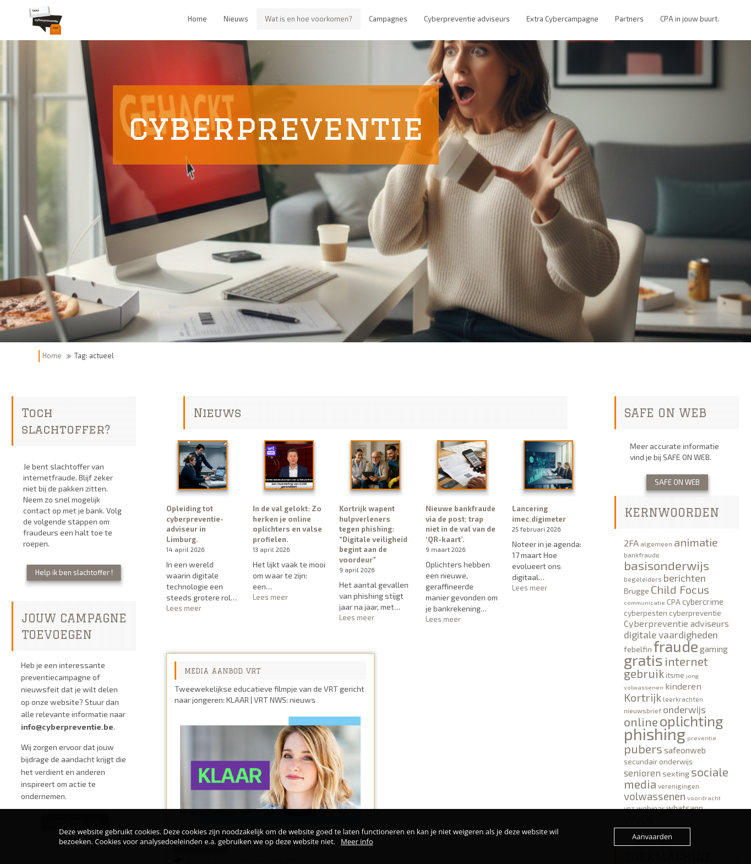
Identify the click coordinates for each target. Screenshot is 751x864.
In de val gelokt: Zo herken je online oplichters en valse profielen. (287, 524)
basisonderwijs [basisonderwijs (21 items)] (666, 565)
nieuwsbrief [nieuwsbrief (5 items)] (642, 710)
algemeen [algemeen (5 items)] (656, 544)
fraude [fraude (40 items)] (676, 646)
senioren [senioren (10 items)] (642, 772)
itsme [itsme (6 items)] (675, 675)
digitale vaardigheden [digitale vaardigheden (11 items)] (671, 634)
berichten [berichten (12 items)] (684, 578)
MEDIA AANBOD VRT (222, 671)
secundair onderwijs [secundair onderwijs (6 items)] (658, 761)
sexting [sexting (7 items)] (675, 773)
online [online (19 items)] (641, 721)
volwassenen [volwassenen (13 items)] (654, 796)
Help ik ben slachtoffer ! (74, 572)
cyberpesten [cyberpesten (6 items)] (645, 613)
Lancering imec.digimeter (539, 513)
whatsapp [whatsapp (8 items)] (684, 808)
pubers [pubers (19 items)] (643, 748)
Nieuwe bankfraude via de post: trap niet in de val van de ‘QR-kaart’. (461, 524)
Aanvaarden (652, 836)
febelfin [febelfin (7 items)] (638, 649)
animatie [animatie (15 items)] (696, 542)
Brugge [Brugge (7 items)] (636, 590)
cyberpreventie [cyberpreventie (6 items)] (695, 613)
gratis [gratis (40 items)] (643, 660)
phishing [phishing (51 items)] (654, 733)
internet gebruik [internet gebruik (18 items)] (666, 667)
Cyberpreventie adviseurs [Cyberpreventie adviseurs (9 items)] (676, 623)
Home (52, 355)
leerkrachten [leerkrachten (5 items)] (683, 699)
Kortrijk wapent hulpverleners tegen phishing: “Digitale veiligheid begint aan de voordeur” (373, 534)
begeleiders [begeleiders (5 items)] (643, 579)
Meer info (357, 841)
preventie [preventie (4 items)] (701, 737)
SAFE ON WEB (677, 482)
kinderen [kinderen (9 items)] (683, 686)
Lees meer (202, 608)
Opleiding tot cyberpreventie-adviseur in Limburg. (195, 524)
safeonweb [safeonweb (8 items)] (685, 750)
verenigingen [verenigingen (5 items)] (678, 786)
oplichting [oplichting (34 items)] (691, 720)
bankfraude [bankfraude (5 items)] (642, 555)
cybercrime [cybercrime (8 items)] (702, 601)
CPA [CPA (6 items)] (674, 602)
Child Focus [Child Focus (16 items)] (680, 589)
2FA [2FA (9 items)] (631, 543)
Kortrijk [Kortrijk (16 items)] (642, 697)
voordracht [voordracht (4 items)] (704, 797)
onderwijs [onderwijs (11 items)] (684, 709)
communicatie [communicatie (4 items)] (644, 602)
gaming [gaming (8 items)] (714, 649)
